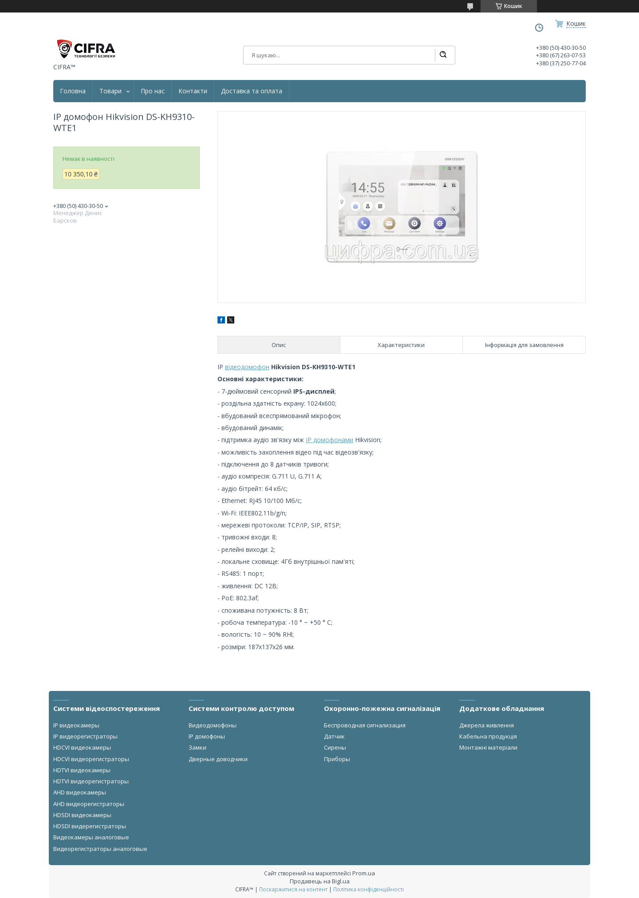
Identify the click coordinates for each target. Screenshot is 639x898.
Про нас (153, 91)
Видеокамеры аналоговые (91, 837)
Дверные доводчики (218, 759)
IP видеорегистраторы (85, 736)
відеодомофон (247, 367)
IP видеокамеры (76, 725)
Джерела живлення (486, 725)
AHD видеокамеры (79, 792)
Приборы (337, 759)
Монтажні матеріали (488, 747)
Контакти (192, 91)
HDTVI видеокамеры (81, 770)
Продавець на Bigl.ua (320, 881)
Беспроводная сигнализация (365, 725)
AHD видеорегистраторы (88, 804)
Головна (73, 91)
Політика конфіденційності (368, 889)
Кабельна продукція (488, 736)
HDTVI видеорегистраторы (91, 781)
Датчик (334, 736)
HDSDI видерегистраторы (89, 826)
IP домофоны (207, 736)
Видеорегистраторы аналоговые (100, 849)
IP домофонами (329, 439)
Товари (110, 91)
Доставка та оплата (251, 91)
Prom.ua (363, 873)
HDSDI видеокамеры (82, 815)
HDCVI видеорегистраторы (91, 759)
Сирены (335, 747)
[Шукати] (443, 55)
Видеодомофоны (213, 725)
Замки (197, 747)
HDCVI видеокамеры (82, 747)
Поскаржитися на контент (293, 889)
